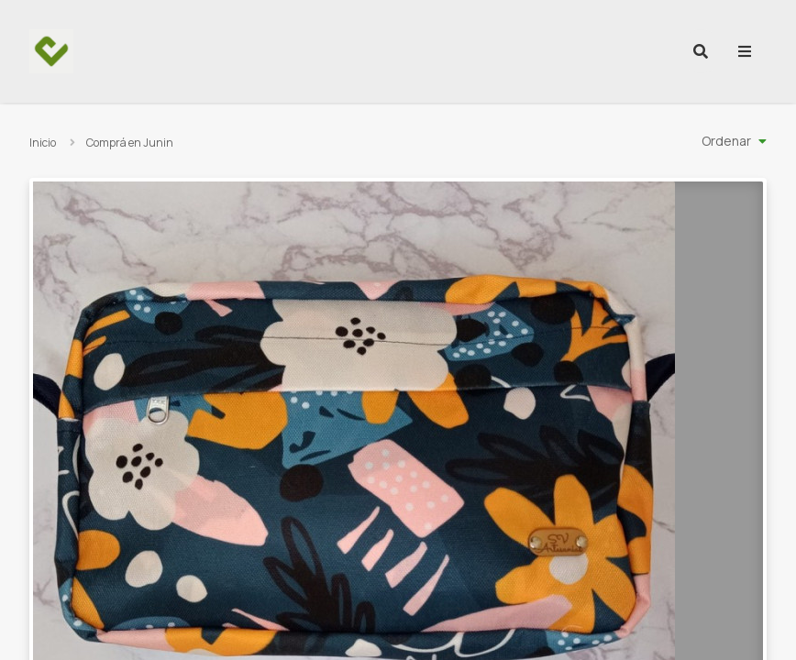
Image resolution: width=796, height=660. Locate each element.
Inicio (42, 142)
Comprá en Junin (129, 142)
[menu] (745, 51)
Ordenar (726, 140)
